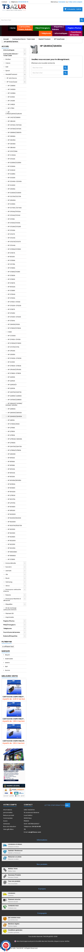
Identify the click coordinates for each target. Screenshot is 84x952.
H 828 (10, 332)
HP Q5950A (11, 409)
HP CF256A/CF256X (14, 249)
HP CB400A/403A (14, 324)
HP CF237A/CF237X (14, 242)
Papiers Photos (8, 621)
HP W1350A (11, 484)
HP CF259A (11, 260)
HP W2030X (12, 522)
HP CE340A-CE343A (15, 181)
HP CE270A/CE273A (14, 196)
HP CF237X (11, 234)
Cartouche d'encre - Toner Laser (11, 55)
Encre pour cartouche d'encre (12, 590)
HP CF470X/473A (13, 347)
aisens (7, 663)
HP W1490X (11, 507)
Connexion (62, 2)
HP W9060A (12, 556)
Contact (4, 2)
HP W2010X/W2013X (14, 518)
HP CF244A (11, 245)
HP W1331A (11, 477)
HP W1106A (11, 462)
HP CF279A (11, 264)
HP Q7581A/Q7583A (14, 450)
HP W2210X (11, 544)
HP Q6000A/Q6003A (15, 413)
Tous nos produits (14, 881)
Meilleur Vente (12, 868)
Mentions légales (13, 924)
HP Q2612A (11, 381)
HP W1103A (11, 458)
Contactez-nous (13, 905)
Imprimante (10, 617)
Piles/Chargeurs (9, 625)
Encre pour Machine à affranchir (12, 599)
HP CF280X (11, 559)
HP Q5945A (12, 200)
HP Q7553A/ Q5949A (15, 439)
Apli (6, 666)
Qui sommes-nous (14, 917)
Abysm (7, 655)
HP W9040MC (12, 552)
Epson (8, 71)
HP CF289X (11, 290)
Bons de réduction (9, 826)
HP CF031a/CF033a (14, 211)
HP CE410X (11, 362)
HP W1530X (11, 510)
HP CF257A (11, 253)
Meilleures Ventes (10, 676)
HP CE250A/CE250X (14, 193)
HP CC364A (12, 155)
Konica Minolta (11, 563)
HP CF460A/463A (14, 424)
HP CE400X (11, 185)
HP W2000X (12, 514)
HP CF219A (11, 219)
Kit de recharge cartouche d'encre (9, 609)
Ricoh (7, 578)
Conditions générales (15, 930)
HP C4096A (11, 93)
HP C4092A (11, 89)
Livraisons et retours (15, 844)
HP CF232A (11, 159)
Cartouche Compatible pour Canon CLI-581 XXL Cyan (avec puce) (14, 719)
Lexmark (8, 571)
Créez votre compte (75, 2)
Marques (6, 651)
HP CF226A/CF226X (14, 227)
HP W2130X (11, 533)
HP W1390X (11, 488)
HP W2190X (11, 537)
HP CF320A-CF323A (14, 306)
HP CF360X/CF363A (14, 328)
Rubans (8, 595)
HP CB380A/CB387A (14, 132)
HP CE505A (11, 189)
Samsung (9, 582)
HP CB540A (11, 148)
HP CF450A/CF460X (14, 343)
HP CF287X (11, 309)
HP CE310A (11, 97)
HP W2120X (11, 529)
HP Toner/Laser (12, 82)
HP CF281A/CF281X (14, 272)
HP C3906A (11, 86)
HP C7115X (11, 108)
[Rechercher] (42, 20)
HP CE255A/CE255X (14, 163)
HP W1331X (11, 257)
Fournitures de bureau (11, 632)
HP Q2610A (11, 377)
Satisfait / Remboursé (15, 850)
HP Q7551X (11, 431)
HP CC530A (12, 336)
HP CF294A (11, 294)
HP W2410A (11, 548)
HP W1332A (11, 287)
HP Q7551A (11, 435)
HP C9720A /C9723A (15, 125)
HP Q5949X (11, 454)
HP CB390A (11, 136)
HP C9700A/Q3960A (14, 400)
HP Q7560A (11, 443)
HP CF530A (11, 351)
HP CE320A (11, 178)
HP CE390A (11, 204)
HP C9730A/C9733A (14, 129)
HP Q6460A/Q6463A (15, 416)
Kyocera (8, 567)
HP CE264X (11, 170)
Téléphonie (7, 628)
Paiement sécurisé (14, 899)
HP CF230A (11, 230)
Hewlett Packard (11, 74)
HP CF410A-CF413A (14, 339)
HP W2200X (12, 541)
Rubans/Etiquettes (10, 636)
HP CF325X (11, 313)
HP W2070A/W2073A (15, 525)
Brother (8, 59)
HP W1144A (11, 473)
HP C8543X (11, 121)
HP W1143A (11, 469)
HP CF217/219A (12, 151)
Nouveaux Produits (14, 875)
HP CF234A (11, 238)
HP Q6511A (11, 420)
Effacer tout (8, 646)
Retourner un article (14, 857)
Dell (7, 67)
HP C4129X (11, 101)
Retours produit (8, 815)
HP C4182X (11, 104)
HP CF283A (11, 275)
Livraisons (11, 893)
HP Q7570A (11, 503)
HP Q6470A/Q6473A (15, 446)
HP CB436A (11, 144)
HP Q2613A (11, 388)
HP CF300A (11, 298)
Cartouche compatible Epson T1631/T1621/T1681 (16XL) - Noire (14, 741)
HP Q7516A (11, 428)
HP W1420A (11, 492)
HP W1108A (11, 465)
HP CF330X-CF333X (14, 317)
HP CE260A (11, 166)
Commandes (8, 818)
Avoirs (5, 821)
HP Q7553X (11, 495)
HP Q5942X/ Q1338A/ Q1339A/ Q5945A (13, 404)
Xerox (8, 586)
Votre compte (10, 804)
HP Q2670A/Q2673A (14, 392)
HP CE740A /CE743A (15, 208)
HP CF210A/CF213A (14, 223)
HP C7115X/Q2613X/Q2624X (13, 113)
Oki (7, 574)
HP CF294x (11, 321)
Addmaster (9, 659)
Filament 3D (10, 613)
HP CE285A (11, 174)
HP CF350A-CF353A (14, 366)
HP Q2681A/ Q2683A (15, 396)
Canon (8, 63)
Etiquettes (9, 604)
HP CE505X (11, 354)
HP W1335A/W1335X (14, 480)
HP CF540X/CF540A (14, 370)
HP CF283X (11, 279)
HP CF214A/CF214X (14, 215)
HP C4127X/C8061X (14, 117)
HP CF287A (11, 283)
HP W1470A (11, 499)
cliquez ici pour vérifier (62, 941)
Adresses (6, 824)
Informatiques (8, 50)
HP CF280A (11, 268)
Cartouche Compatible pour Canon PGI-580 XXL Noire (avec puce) (14, 697)
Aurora (7, 670)
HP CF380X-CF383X (14, 373)
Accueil (5, 46)
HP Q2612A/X (12, 385)
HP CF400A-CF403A (14, 358)
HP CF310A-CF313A (14, 302)
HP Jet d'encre (12, 78)
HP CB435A (11, 140)
